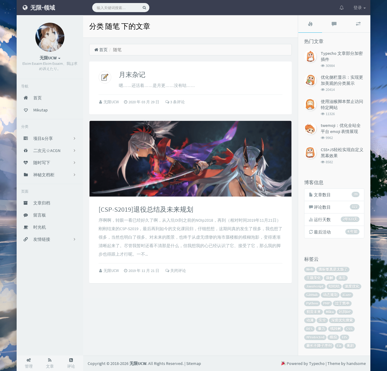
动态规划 (330, 295)
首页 (101, 49)
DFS (309, 328)
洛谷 (342, 278)
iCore (347, 295)
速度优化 (352, 286)
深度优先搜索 (342, 320)
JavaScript (315, 286)
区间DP (345, 312)
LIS (344, 337)
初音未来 (313, 312)
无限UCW (111, 101)
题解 (329, 278)
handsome (356, 363)
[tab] (310, 24)
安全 (322, 320)
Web (309, 269)
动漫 (310, 320)
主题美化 (313, 278)
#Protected (315, 337)
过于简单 (342, 303)
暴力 (321, 328)
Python (312, 303)
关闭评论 (175, 270)
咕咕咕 (334, 286)
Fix (339, 345)
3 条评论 (175, 101)
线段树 (335, 328)
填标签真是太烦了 (332, 269)
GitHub (312, 295)
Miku (330, 312)
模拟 (333, 337)
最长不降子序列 (319, 345)
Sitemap (193, 363)
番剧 (350, 345)
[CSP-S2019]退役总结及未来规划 (146, 209)
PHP (326, 303)
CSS (349, 328)
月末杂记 (132, 74)
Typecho (317, 363)
